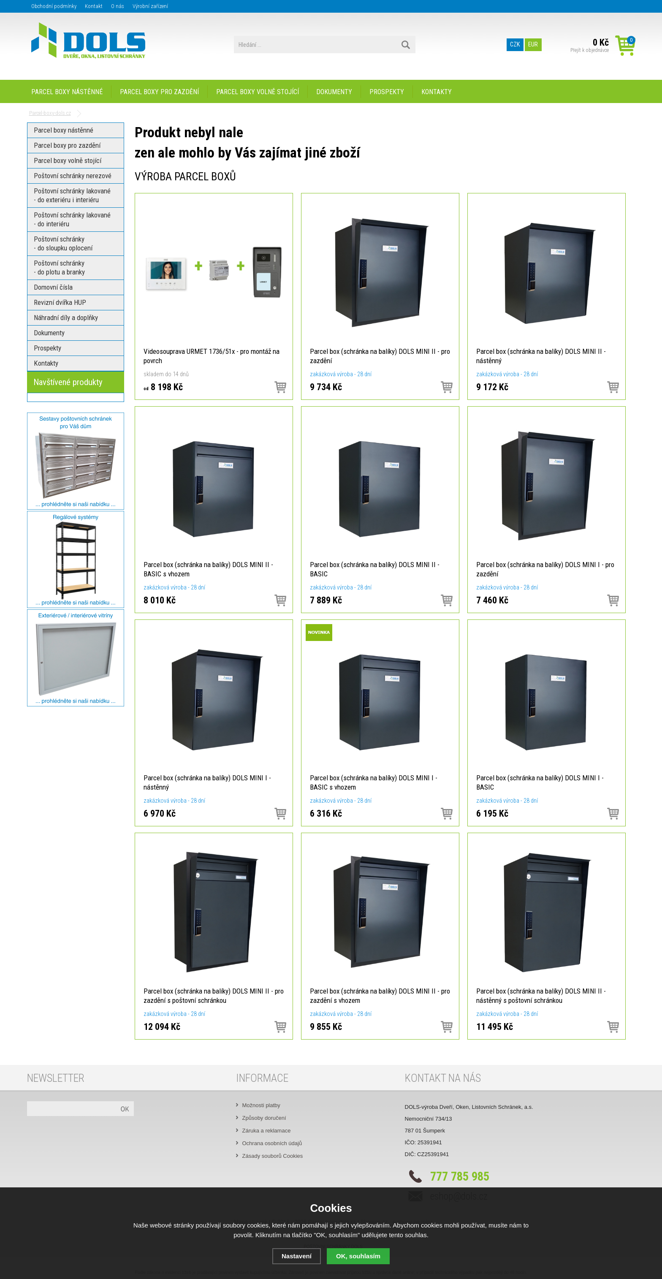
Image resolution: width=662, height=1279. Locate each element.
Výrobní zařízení (150, 6)
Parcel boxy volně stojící (257, 92)
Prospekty (386, 92)
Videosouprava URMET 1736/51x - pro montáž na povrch (211, 356)
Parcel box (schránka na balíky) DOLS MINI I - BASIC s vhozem (373, 782)
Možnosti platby (261, 1105)
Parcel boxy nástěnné (67, 92)
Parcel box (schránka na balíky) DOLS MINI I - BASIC (540, 782)
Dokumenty (334, 92)
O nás (117, 6)
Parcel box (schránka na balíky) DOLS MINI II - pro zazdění (380, 356)
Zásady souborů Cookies (272, 1156)
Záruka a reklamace (266, 1130)
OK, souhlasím (358, 1256)
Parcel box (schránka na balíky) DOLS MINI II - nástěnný (541, 356)
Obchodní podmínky (53, 6)
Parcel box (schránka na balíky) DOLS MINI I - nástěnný (207, 782)
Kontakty (436, 92)
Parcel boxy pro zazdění (159, 92)
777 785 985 (459, 1176)
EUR (533, 44)
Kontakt (94, 6)
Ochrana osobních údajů (272, 1143)
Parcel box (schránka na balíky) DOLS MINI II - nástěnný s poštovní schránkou (541, 996)
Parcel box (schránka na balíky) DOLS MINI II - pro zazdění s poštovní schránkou (214, 996)
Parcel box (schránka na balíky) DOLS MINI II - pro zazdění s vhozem (380, 996)
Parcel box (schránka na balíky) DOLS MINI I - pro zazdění (545, 569)
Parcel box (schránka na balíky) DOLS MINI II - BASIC (375, 569)
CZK (515, 44)
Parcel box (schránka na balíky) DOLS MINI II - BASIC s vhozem (208, 569)
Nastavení (297, 1256)
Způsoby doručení (264, 1118)
